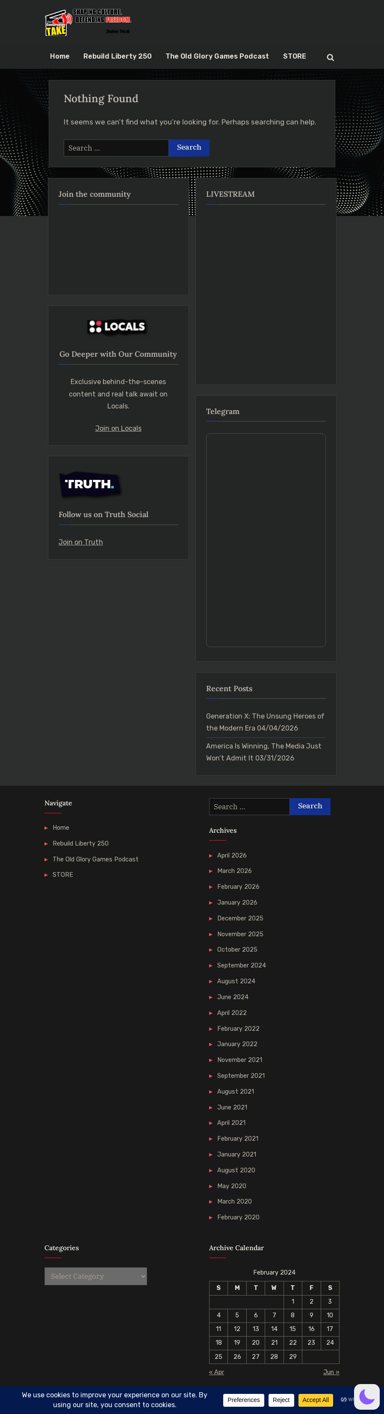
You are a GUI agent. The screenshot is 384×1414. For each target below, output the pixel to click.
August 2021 (235, 1091)
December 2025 (240, 918)
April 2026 (232, 855)
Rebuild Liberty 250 (117, 56)
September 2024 (241, 965)
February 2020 (238, 1217)
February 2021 (237, 1138)
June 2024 (232, 997)
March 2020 (234, 1201)
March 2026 (234, 871)
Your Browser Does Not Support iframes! (266, 540)
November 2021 (239, 1060)
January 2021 (236, 1154)
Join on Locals (118, 428)
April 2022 (232, 1013)
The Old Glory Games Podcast (217, 56)
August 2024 (236, 981)
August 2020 (236, 1170)
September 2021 (241, 1076)
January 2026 (237, 902)
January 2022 (237, 1044)
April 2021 (231, 1123)
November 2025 (240, 934)
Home (60, 56)
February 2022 (238, 1028)
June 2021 (232, 1107)
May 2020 (231, 1186)
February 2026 (238, 886)
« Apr (216, 1372)
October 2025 (237, 949)
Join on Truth (81, 542)
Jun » (331, 1372)
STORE (294, 56)
